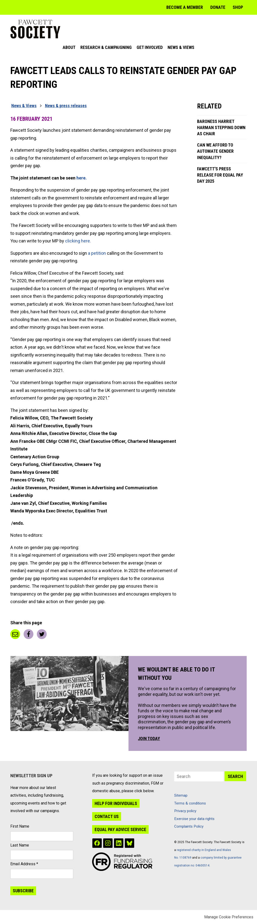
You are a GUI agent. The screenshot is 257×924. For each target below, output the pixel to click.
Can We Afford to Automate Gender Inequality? (215, 151)
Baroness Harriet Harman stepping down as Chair (221, 127)
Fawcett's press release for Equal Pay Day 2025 (220, 175)
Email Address (24, 864)
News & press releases (66, 105)
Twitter (42, 634)
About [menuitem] (69, 47)
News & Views (24, 105)
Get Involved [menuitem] (150, 47)
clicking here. (78, 240)
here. (82, 177)
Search (235, 776)
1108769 (185, 857)
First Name (19, 826)
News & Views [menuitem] (181, 47)
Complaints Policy (188, 826)
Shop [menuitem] (238, 7)
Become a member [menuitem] (184, 7)
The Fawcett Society (35, 29)
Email (15, 634)
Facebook (28, 634)
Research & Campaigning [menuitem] (106, 47)
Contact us (107, 816)
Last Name (19, 845)
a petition (97, 253)
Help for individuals (116, 803)
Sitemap (180, 795)
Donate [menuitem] (217, 7)
